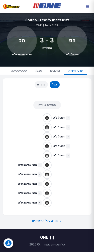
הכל (54, 84)
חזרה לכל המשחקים (47, 221)
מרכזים (41, 84)
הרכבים (55, 70)
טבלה (38, 70)
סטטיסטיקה (19, 70)
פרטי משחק (75, 71)
